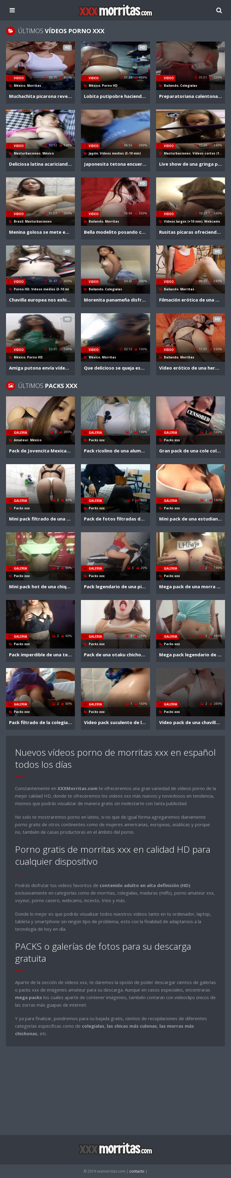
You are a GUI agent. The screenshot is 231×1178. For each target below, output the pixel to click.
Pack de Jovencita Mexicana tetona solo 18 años (40, 451)
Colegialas (188, 85)
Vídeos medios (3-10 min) (120, 153)
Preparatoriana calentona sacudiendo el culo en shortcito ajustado (190, 96)
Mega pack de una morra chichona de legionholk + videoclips (190, 586)
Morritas (34, 85)
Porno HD (110, 85)
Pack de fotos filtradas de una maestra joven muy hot (115, 519)
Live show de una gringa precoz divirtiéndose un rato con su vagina (190, 164)
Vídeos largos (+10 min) (183, 221)
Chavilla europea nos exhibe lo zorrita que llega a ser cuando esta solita (40, 300)
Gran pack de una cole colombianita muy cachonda (190, 451)
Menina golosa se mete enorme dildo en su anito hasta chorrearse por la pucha (40, 232)
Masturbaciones (27, 153)
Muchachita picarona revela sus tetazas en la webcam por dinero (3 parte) (40, 96)
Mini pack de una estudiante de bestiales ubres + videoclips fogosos (190, 519)
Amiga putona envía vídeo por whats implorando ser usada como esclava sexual (40, 368)
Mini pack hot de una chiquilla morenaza (40, 586)
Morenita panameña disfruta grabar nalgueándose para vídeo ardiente (115, 300)
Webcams (212, 221)
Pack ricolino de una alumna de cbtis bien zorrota (115, 451)
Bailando (171, 85)
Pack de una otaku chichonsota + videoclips (115, 654)
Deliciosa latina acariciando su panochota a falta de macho (40, 164)
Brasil (18, 221)
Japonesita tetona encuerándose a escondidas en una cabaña (115, 164)
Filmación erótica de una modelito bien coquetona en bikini (190, 300)
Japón (93, 153)
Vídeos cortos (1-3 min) (211, 153)
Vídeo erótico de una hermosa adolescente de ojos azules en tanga (190, 368)
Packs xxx (97, 440)
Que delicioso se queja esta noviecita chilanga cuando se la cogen (115, 368)
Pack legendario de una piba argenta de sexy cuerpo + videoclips (115, 586)
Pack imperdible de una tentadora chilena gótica (40, 654)
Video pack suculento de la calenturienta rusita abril (115, 722)
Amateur (21, 440)
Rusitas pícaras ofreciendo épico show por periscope (190, 232)
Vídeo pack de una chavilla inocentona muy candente (190, 722)
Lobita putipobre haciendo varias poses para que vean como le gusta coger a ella (115, 96)
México (19, 85)
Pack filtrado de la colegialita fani (40, 722)
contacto (137, 1171)
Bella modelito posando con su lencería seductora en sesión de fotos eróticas (115, 232)
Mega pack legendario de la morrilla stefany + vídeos (190, 654)
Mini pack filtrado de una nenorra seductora (40, 519)
